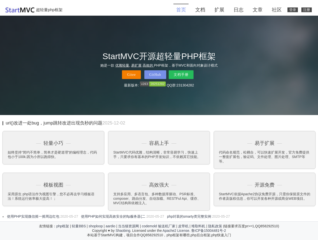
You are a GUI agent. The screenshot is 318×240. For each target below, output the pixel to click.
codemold (149, 226)
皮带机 (183, 226)
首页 (181, 9)
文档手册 (181, 75)
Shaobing (123, 231)
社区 (277, 9)
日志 (238, 9)
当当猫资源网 (128, 226)
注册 (306, 10)
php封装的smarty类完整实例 (189, 216)
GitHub (155, 75)
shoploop (96, 226)
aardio (110, 226)
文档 (200, 9)
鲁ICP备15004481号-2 (208, 231)
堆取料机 (198, 226)
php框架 (62, 226)
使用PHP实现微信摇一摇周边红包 (33, 216)
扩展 (219, 9)
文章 (258, 9)
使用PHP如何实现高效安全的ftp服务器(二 (113, 216)
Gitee (131, 75)
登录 (292, 10)
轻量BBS (79, 226)
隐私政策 (215, 226)
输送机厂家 (166, 226)
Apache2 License (175, 231)
